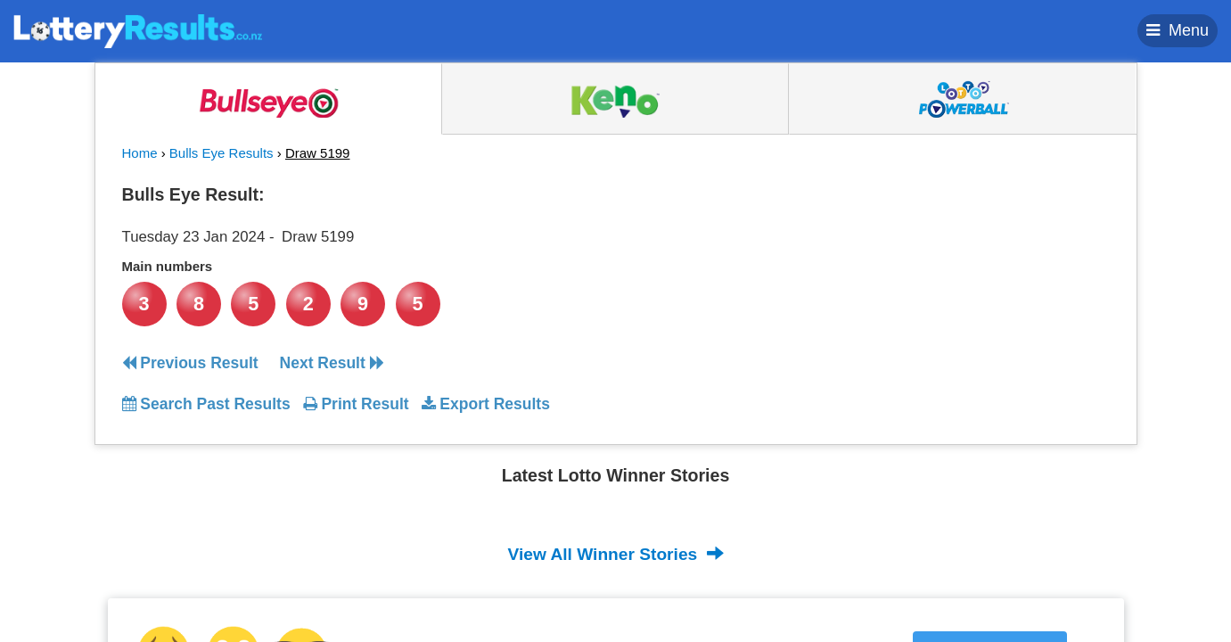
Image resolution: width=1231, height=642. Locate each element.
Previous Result (190, 363)
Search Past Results (206, 404)
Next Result (332, 363)
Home (140, 152)
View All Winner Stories (615, 554)
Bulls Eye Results (221, 152)
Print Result (356, 404)
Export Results (486, 404)
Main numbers (167, 266)
